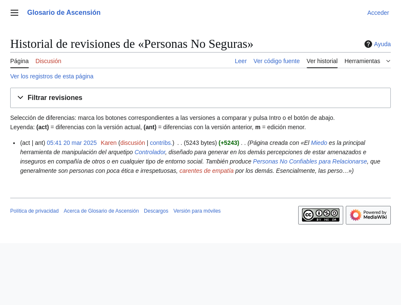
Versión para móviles (196, 211)
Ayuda (376, 44)
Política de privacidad (34, 211)
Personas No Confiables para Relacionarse (310, 161)
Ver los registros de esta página (51, 76)
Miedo (319, 142)
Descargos (156, 211)
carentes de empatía (207, 170)
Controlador (150, 152)
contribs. (161, 142)
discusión (132, 142)
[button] (200, 98)
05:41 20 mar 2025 (72, 142)
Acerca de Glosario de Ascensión (101, 211)
